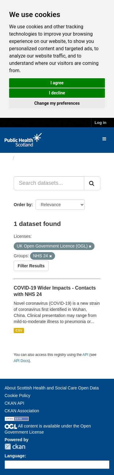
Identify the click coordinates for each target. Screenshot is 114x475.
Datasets (28, 158)
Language (15, 455)
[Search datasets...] (49, 183)
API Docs (21, 361)
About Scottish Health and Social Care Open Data (52, 387)
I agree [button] (57, 82)
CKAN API (14, 403)
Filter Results (31, 265)
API (85, 355)
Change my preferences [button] (57, 103)
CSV (19, 330)
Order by (22, 204)
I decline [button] (57, 92)
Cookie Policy (17, 395)
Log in (100, 122)
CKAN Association (22, 410)
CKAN (15, 446)
